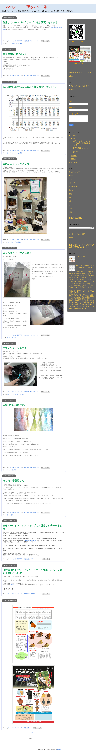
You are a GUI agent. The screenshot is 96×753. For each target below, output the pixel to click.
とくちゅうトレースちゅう (17, 252)
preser (72, 89)
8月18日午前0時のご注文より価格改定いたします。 (30, 86)
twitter (71, 76)
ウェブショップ (11, 43)
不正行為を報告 (75, 218)
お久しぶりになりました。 (17, 163)
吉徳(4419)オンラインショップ (80, 72)
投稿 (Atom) (35, 738)
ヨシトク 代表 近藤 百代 (79, 86)
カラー (8, 242)
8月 (74, 152)
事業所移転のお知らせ (14, 54)
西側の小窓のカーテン (15, 404)
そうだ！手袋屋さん (13, 480)
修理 (23, 394)
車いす (17, 43)
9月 (74, 138)
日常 (15, 470)
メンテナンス (10, 394)
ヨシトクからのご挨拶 (77, 234)
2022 (73, 156)
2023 (73, 135)
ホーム (33, 733)
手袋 (21, 43)
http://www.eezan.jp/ (30, 540)
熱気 (16, 337)
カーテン (9, 470)
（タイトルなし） (82, 256)
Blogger (59, 749)
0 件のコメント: (34, 41)
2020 (73, 162)
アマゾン (13, 585)
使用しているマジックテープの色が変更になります (30, 22)
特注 (19, 242)
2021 (73, 159)
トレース (9, 337)
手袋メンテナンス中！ (15, 348)
